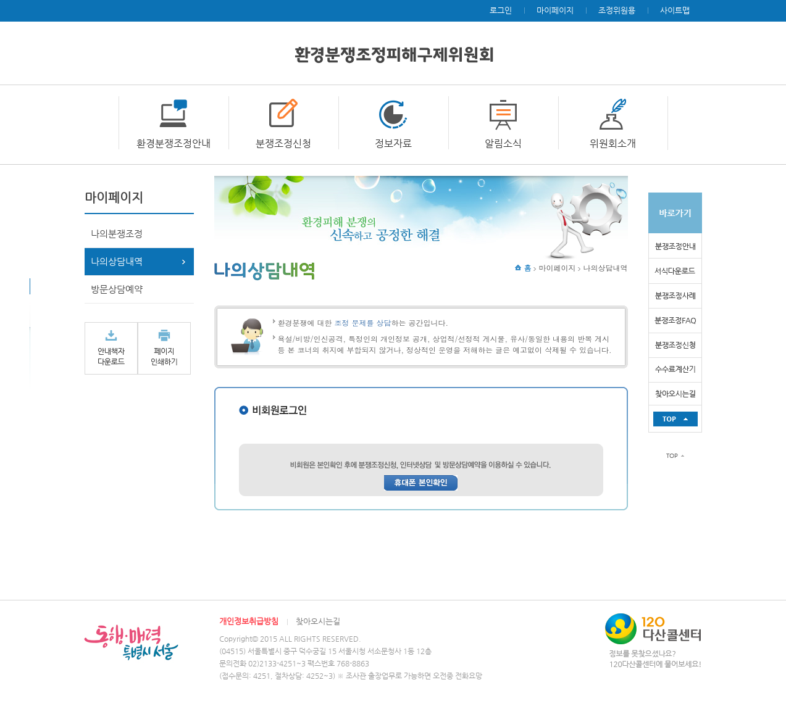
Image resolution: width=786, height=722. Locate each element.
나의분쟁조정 (117, 233)
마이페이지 (555, 10)
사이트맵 (675, 10)
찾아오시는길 (318, 621)
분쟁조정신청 (283, 143)
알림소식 (503, 143)
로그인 (501, 10)
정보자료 (393, 143)
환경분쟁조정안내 (173, 143)
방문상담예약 (117, 289)
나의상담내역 (117, 261)
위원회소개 (613, 143)
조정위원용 (616, 10)
